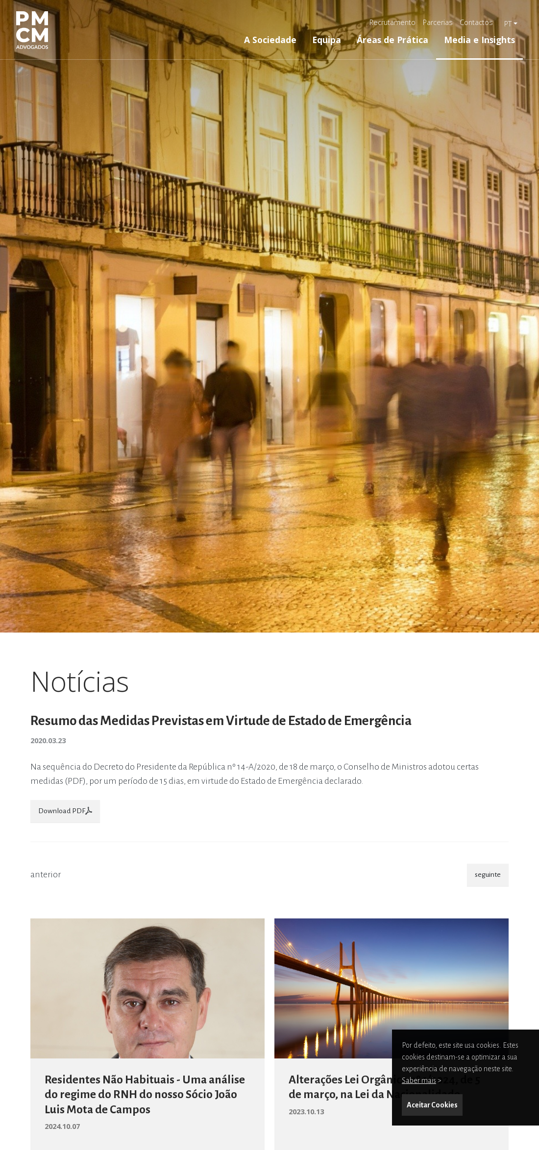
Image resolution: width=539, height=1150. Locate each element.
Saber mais (419, 1080)
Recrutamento (392, 22)
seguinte (488, 874)
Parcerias (438, 22)
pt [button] (508, 23)
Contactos (476, 22)
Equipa (326, 40)
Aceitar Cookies (432, 1105)
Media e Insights (479, 40)
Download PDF (65, 811)
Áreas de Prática (392, 40)
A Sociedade (270, 40)
